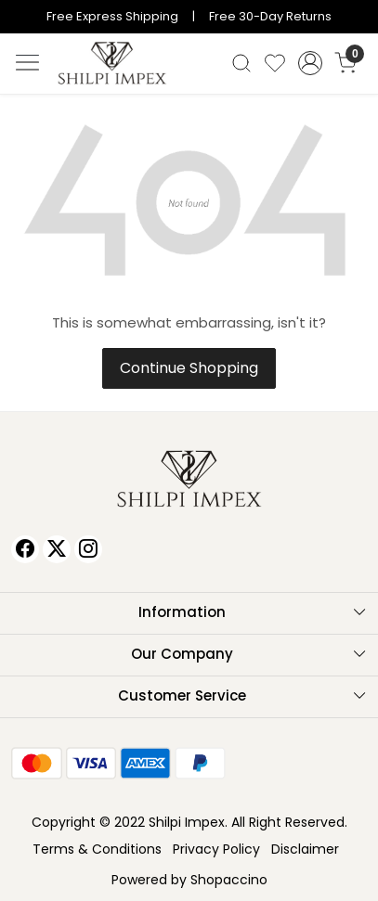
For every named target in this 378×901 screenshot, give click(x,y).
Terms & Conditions (97, 849)
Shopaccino (228, 879)
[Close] (357, 21)
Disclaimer (305, 849)
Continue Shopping (189, 368)
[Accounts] (311, 63)
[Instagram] (88, 549)
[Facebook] (25, 549)
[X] (57, 549)
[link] (241, 63)
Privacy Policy (216, 849)
